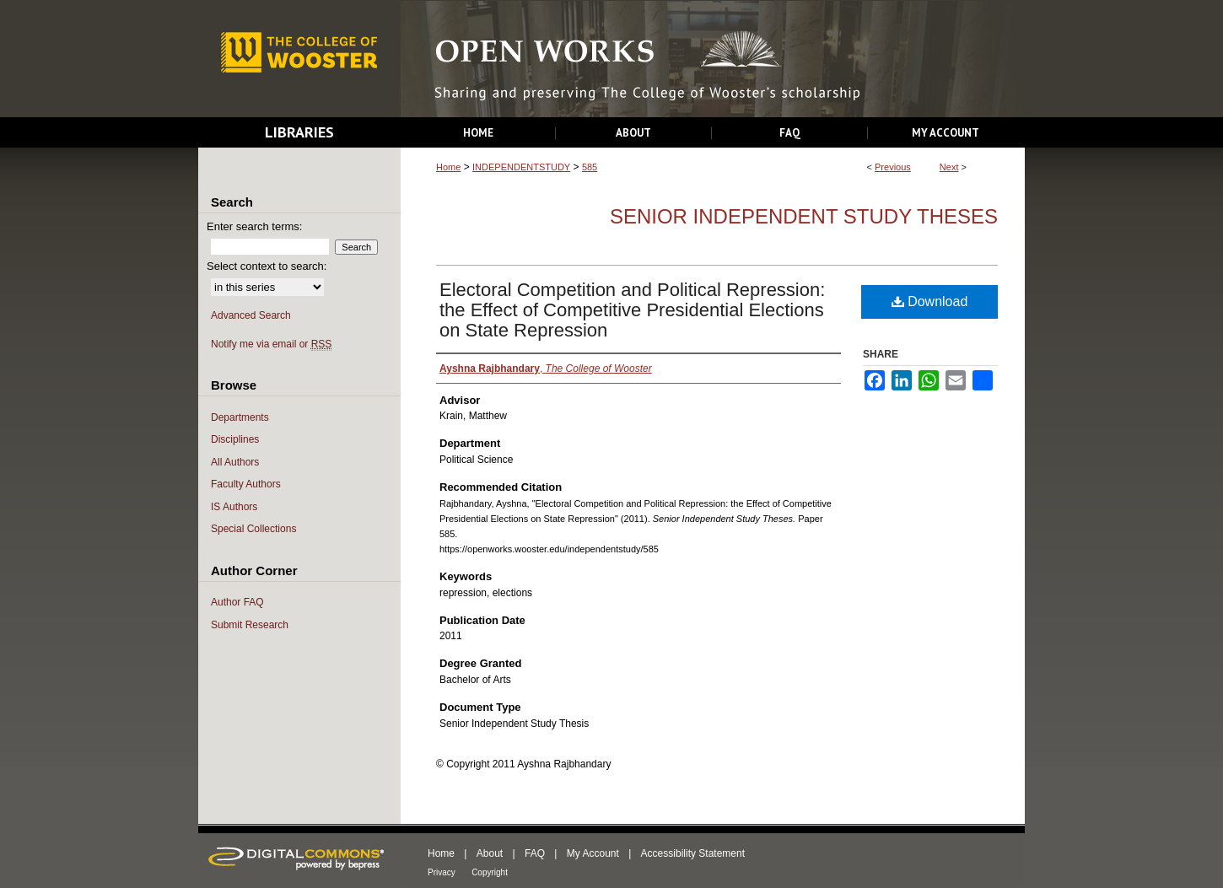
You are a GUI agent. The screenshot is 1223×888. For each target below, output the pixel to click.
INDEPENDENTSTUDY (521, 167)
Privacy (441, 872)
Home (448, 167)
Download (930, 301)
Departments (240, 417)
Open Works (713, 59)
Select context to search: (266, 266)
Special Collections (253, 529)
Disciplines (235, 439)
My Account (593, 853)
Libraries (299, 132)
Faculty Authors (246, 484)
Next (949, 167)
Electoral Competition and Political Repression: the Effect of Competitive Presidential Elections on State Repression (632, 310)
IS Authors (234, 507)
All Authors (235, 462)
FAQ (535, 853)
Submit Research (249, 625)
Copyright (489, 872)
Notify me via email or (271, 344)
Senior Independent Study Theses (804, 216)
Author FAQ (237, 602)
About (490, 853)
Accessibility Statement (693, 853)
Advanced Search (251, 315)
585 (589, 167)
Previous (893, 167)
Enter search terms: (254, 226)
